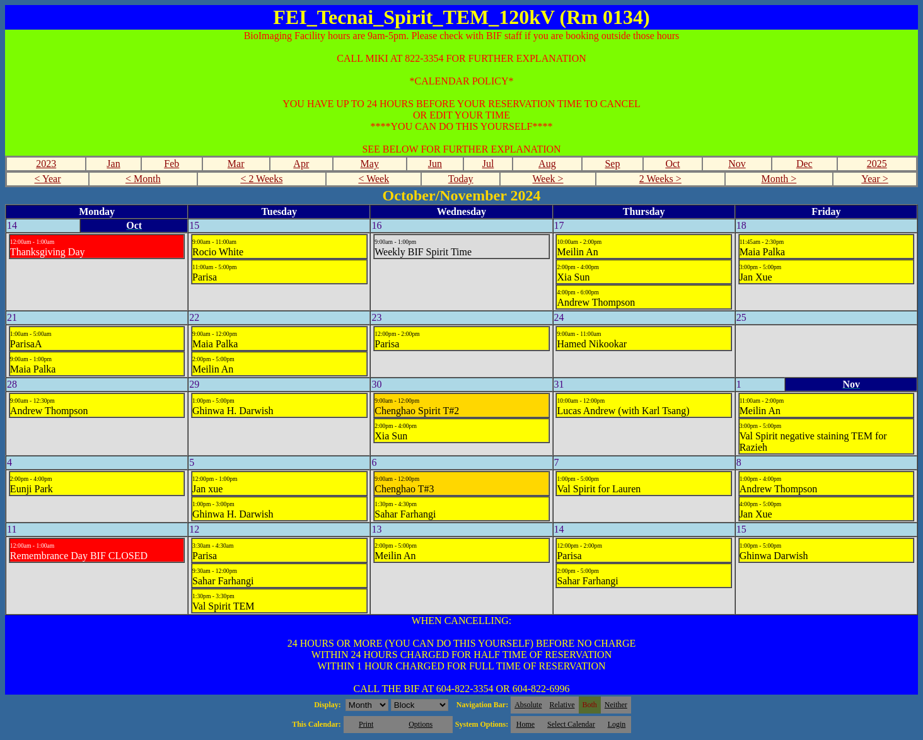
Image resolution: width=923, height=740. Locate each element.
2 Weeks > (660, 178)
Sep (612, 163)
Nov (737, 163)
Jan (113, 163)
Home (525, 724)
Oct (672, 163)
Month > (779, 178)
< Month (143, 178)
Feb (171, 163)
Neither (616, 704)
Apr (301, 163)
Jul (488, 163)
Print (366, 724)
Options (420, 724)
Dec (804, 163)
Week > (547, 178)
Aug (547, 163)
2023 (46, 163)
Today (460, 178)
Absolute (528, 704)
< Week (373, 178)
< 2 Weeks (261, 178)
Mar (236, 163)
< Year (48, 178)
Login (617, 724)
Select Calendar (571, 724)
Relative (562, 704)
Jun (435, 163)
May (370, 163)
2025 (877, 163)
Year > (874, 178)
